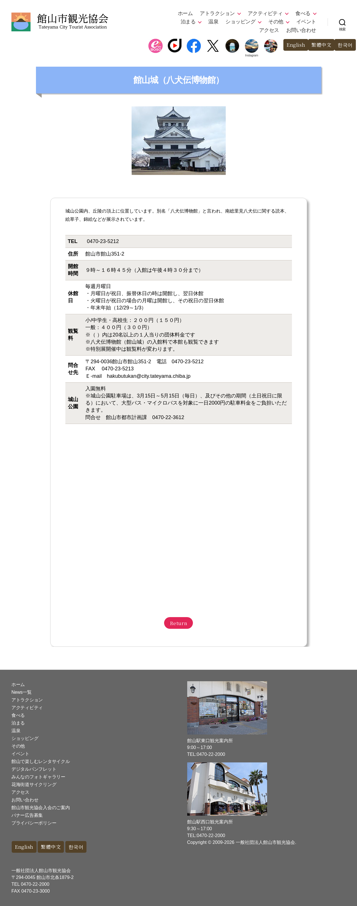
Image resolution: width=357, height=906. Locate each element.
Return (178, 623)
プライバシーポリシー (33, 823)
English (295, 44)
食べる (302, 13)
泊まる (188, 22)
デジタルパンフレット (33, 769)
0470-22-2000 (35, 884)
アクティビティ (265, 13)
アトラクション (217, 13)
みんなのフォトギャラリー (38, 776)
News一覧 (21, 692)
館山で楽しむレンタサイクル (40, 761)
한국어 (345, 44)
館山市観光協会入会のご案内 (40, 807)
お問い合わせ (301, 30)
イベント (306, 22)
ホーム (185, 13)
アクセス (269, 30)
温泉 (213, 22)
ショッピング (240, 22)
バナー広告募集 (27, 815)
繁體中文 (321, 44)
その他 (275, 22)
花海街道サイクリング (33, 784)
